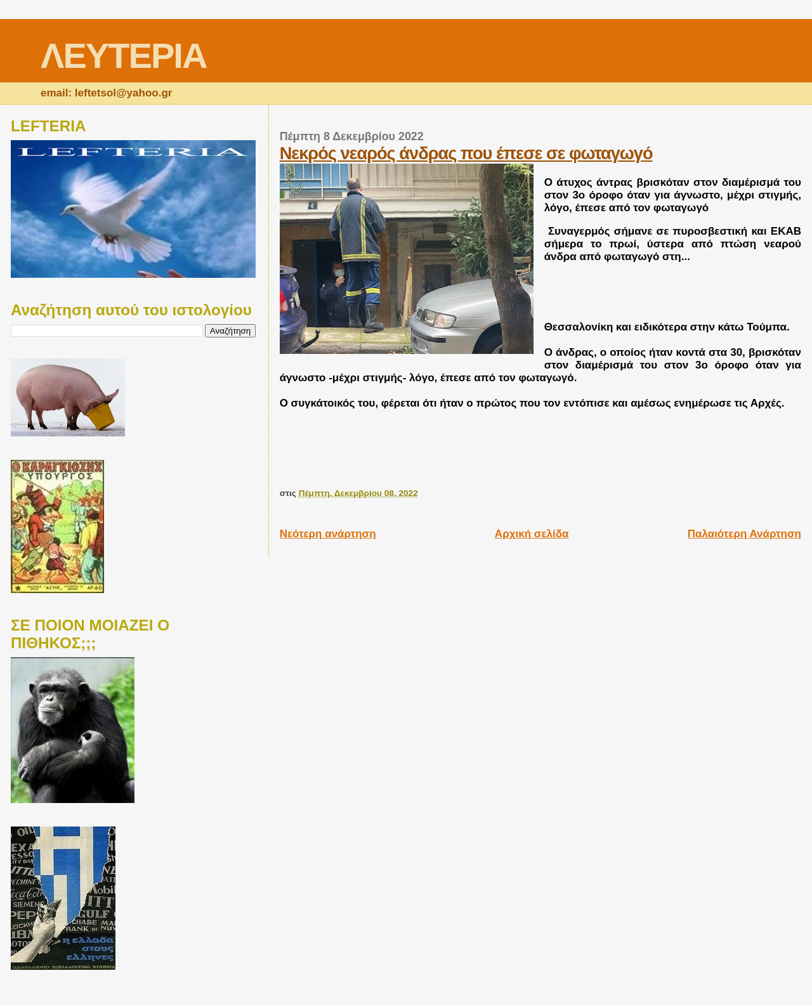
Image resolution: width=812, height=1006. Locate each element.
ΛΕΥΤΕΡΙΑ (123, 55)
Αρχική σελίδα (532, 534)
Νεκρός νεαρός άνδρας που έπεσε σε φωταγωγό (466, 153)
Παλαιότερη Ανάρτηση (744, 534)
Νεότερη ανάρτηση (328, 534)
